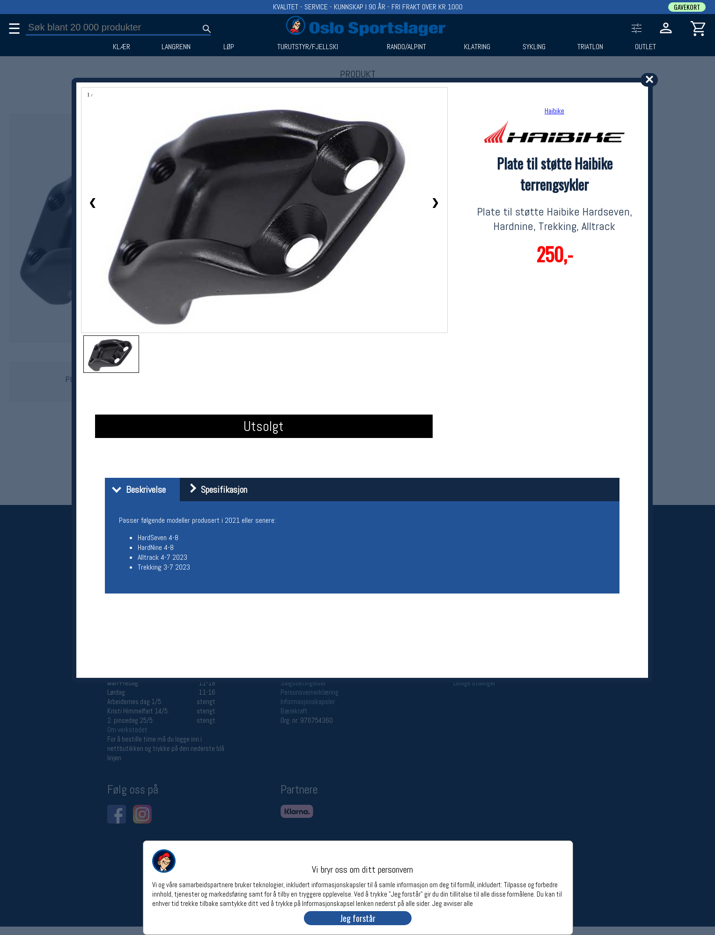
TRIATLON (590, 47)
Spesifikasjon (214, 489)
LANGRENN (176, 47)
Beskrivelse (136, 489)
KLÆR (121, 47)
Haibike (554, 111)
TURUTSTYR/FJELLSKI (307, 47)
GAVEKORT (687, 7)
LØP (228, 47)
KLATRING (477, 47)
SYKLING (534, 47)
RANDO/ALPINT (406, 47)
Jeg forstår (358, 918)
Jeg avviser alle (452, 903)
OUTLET (645, 47)
